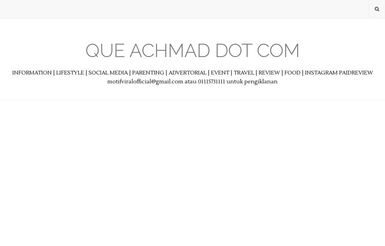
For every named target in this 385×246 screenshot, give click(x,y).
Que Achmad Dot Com (193, 50)
